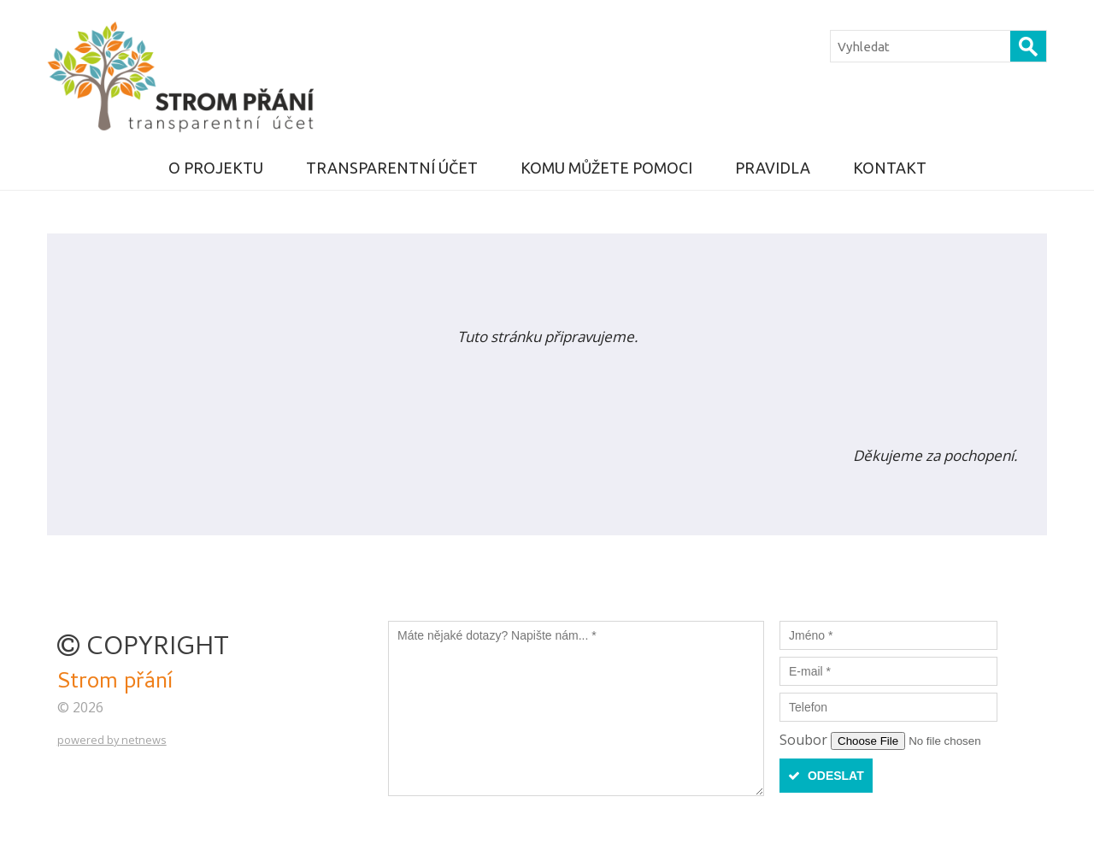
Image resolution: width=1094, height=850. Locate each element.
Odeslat (826, 775)
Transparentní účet (392, 167)
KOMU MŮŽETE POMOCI (606, 167)
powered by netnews (112, 739)
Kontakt (889, 167)
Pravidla (772, 167)
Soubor (805, 739)
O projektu (215, 167)
